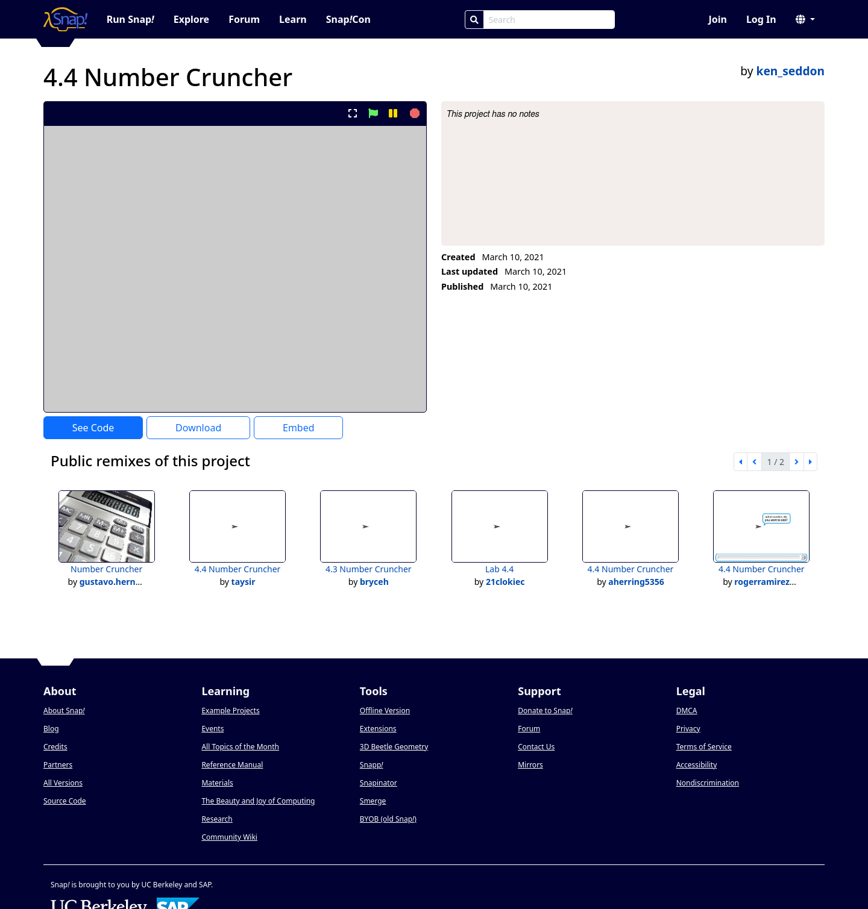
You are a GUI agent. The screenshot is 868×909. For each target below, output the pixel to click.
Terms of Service (704, 747)
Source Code (64, 801)
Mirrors (530, 765)
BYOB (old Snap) (388, 819)
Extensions (378, 728)
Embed (299, 427)
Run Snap (130, 19)
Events (212, 728)
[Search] (474, 19)
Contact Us (536, 747)
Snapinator (378, 783)
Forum (244, 19)
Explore (191, 19)
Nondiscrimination (707, 783)
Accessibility (696, 765)
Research (216, 819)
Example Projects (230, 710)
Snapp (371, 765)
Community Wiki (229, 837)
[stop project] (413, 113)
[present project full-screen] (353, 113)
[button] (805, 19)
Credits (55, 747)
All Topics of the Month (240, 747)
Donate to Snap (545, 710)
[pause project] (392, 113)
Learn (293, 19)
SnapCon (348, 19)
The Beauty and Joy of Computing (258, 801)
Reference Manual (232, 765)
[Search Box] (549, 19)
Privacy (688, 728)
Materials (217, 783)
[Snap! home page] (65, 19)
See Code (93, 427)
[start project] (373, 113)
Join (717, 19)
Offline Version (385, 710)
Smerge (373, 801)
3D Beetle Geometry (394, 747)
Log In (761, 19)
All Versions (63, 783)
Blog (51, 728)
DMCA (686, 710)
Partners (57, 765)
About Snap (63, 710)
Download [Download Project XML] (198, 427)
